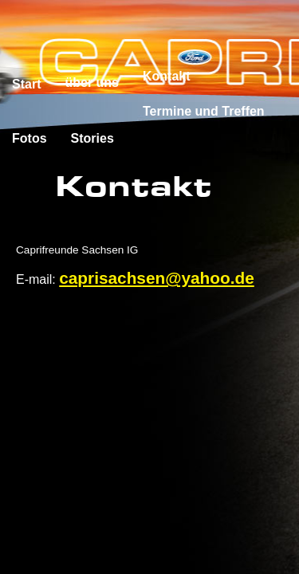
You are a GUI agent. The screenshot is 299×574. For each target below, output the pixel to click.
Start (26, 84)
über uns (92, 82)
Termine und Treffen (204, 111)
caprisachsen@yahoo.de (156, 278)
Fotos (29, 138)
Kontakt (167, 76)
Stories (92, 138)
